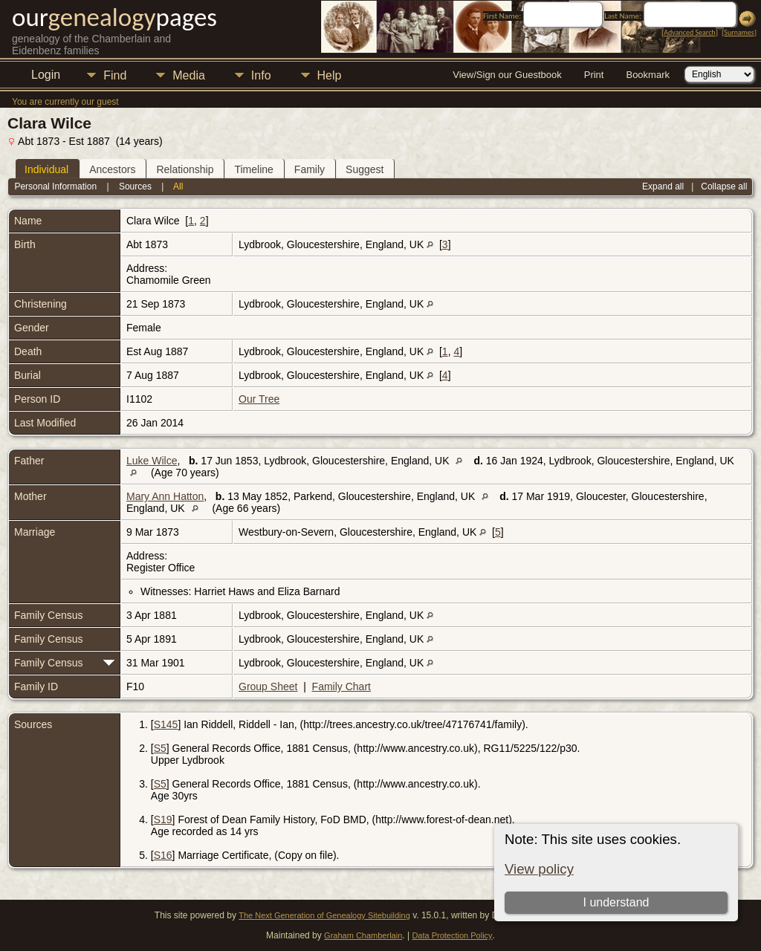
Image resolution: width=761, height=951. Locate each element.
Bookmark (648, 74)
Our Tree (259, 399)
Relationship (184, 169)
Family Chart (341, 686)
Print (594, 74)
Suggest (364, 169)
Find (114, 75)
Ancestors (112, 169)
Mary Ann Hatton (165, 496)
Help (329, 75)
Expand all (663, 186)
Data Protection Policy (452, 935)
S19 (163, 819)
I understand (616, 902)
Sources (135, 186)
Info (261, 75)
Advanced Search (689, 32)
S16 (163, 855)
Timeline (253, 169)
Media (188, 75)
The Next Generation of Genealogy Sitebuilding (324, 915)
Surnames (739, 32)
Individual (46, 169)
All (178, 186)
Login (45, 74)
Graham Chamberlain (363, 935)
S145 (166, 724)
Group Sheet (268, 686)
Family (309, 169)
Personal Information (55, 186)
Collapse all (724, 186)
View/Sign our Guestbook (507, 74)
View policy (539, 869)
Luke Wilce (151, 461)
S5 (160, 748)
